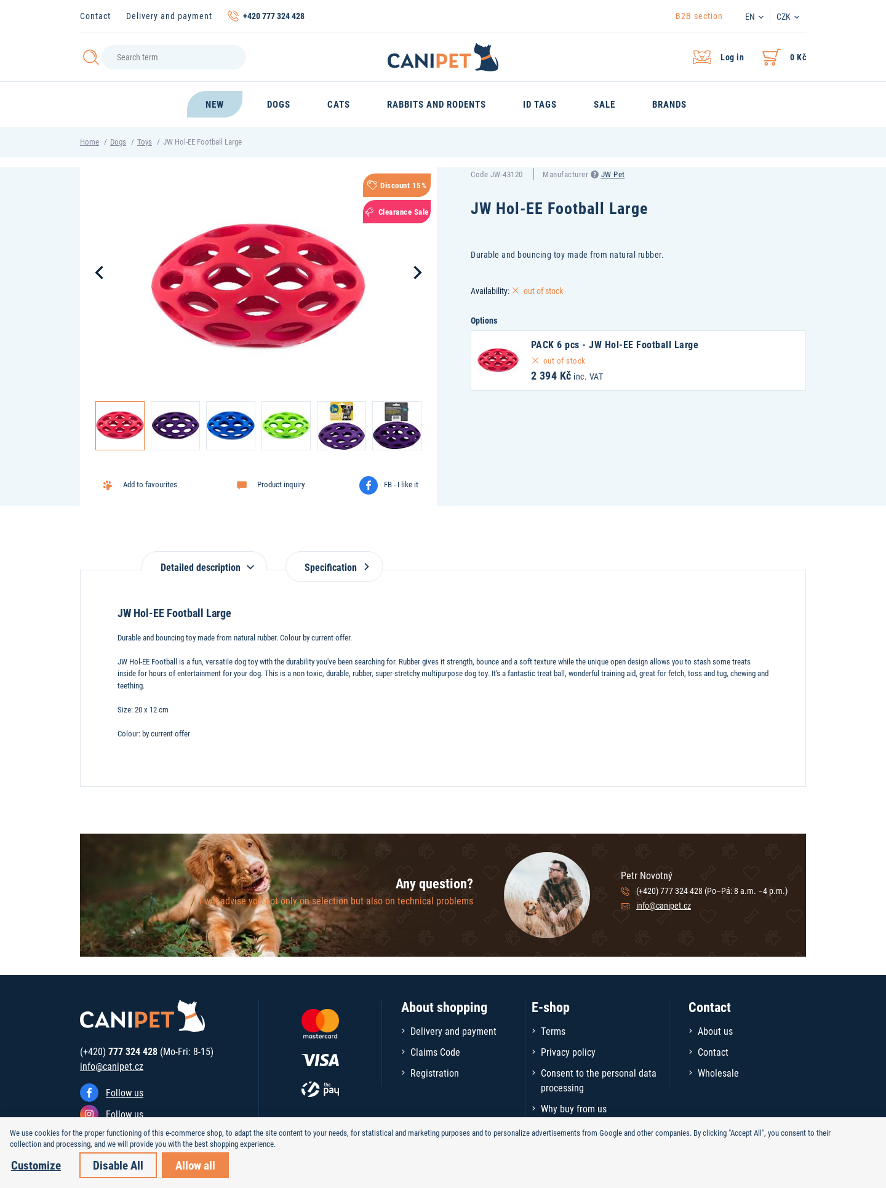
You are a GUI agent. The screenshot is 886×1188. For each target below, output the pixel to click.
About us (715, 1030)
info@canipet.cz (663, 905)
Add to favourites (150, 484)
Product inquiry (281, 484)
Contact (95, 16)
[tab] (204, 560)
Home (89, 141)
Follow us (124, 1092)
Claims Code (435, 1051)
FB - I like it (401, 484)
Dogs (118, 141)
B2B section (699, 16)
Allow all (195, 1165)
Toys (144, 141)
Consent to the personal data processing (599, 1080)
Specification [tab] (334, 566)
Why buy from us (574, 1108)
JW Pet (613, 174)
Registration (434, 1072)
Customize (36, 1165)
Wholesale (718, 1072)
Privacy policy (568, 1051)
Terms (553, 1030)
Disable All (118, 1165)
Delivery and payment (169, 16)
